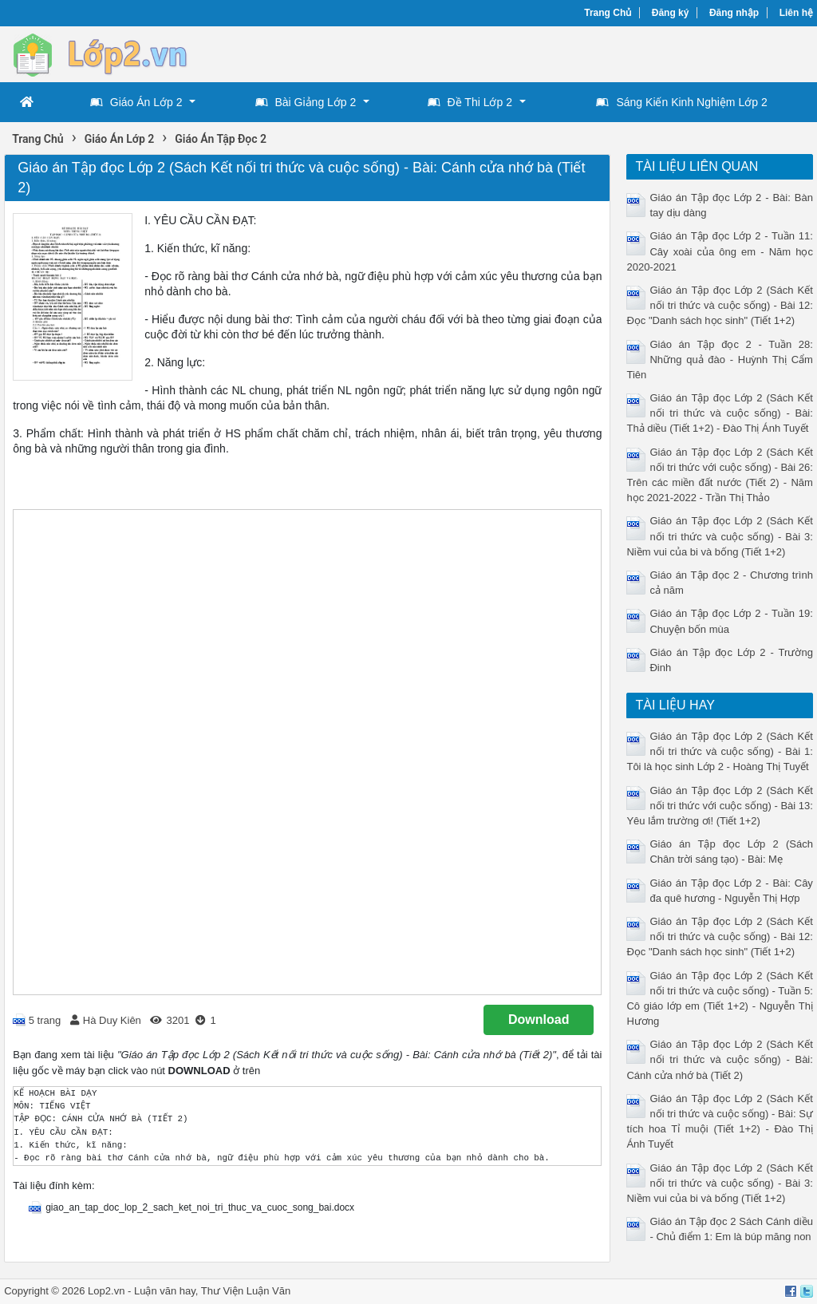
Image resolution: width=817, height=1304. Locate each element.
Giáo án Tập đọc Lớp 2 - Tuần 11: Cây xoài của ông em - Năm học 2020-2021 (719, 251)
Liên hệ (796, 12)
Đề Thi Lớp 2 (470, 102)
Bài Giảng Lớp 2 (306, 102)
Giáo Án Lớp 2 (136, 102)
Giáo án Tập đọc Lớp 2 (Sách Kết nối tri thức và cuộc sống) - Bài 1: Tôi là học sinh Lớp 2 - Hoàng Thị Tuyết (719, 751)
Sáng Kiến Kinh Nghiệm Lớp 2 (681, 102)
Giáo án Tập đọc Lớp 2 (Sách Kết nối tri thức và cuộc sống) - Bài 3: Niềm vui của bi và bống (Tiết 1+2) (719, 536)
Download (538, 1019)
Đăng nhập (734, 12)
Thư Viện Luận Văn (245, 1291)
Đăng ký (670, 12)
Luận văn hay (164, 1291)
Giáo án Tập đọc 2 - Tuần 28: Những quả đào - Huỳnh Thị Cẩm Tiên (719, 359)
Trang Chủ (607, 12)
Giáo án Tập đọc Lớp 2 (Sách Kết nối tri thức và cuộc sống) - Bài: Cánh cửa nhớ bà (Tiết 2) (719, 1059)
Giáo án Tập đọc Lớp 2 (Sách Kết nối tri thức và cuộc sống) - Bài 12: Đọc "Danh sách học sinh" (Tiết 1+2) (719, 305)
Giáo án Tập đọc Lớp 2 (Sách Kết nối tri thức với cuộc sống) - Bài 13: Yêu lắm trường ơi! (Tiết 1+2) (719, 805)
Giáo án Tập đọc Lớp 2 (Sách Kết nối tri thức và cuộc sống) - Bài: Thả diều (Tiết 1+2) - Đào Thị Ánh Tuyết (719, 413)
